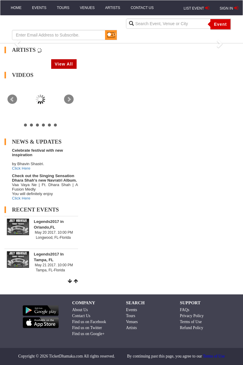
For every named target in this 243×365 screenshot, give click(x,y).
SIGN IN (229, 8)
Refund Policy (191, 328)
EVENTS (39, 8)
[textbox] (168, 24)
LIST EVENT (196, 8)
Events (131, 310)
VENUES (87, 8)
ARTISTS (112, 8)
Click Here (21, 168)
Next (69, 99)
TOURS (63, 8)
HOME (16, 8)
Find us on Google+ (88, 333)
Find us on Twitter (87, 328)
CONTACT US (142, 8)
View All (64, 64)
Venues (132, 322)
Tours (130, 316)
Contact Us (81, 316)
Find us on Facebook (89, 322)
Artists (131, 328)
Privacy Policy (192, 316)
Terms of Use (191, 322)
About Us (80, 310)
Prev (12, 99)
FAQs (184, 310)
